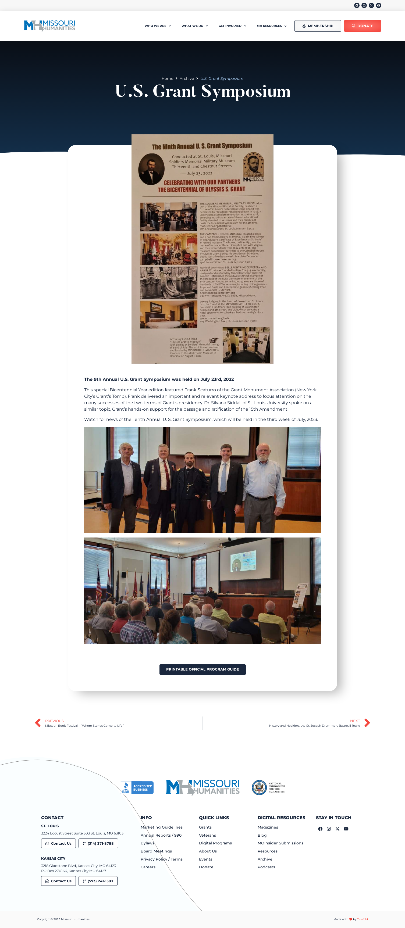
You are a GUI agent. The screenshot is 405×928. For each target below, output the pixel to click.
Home (167, 78)
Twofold (362, 919)
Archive (187, 78)
